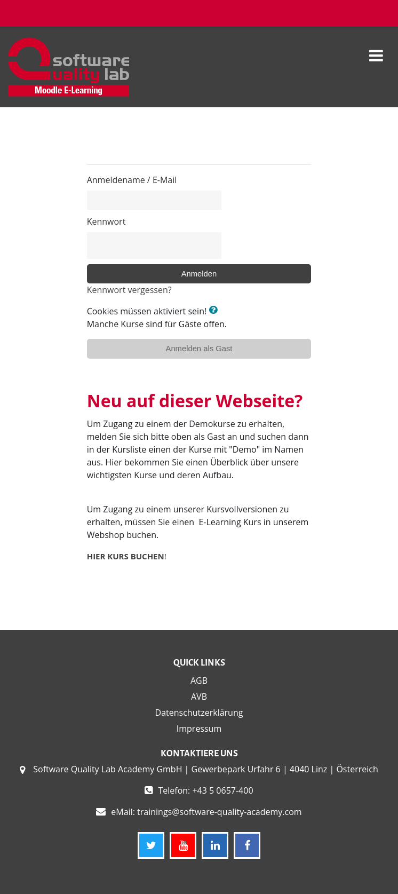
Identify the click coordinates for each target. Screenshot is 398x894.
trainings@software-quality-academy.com (219, 812)
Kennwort (106, 221)
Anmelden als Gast (199, 348)
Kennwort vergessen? (129, 290)
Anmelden (199, 274)
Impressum (199, 728)
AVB (199, 696)
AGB (199, 680)
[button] (215, 311)
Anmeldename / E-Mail (132, 180)
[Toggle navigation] (376, 50)
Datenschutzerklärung (199, 712)
